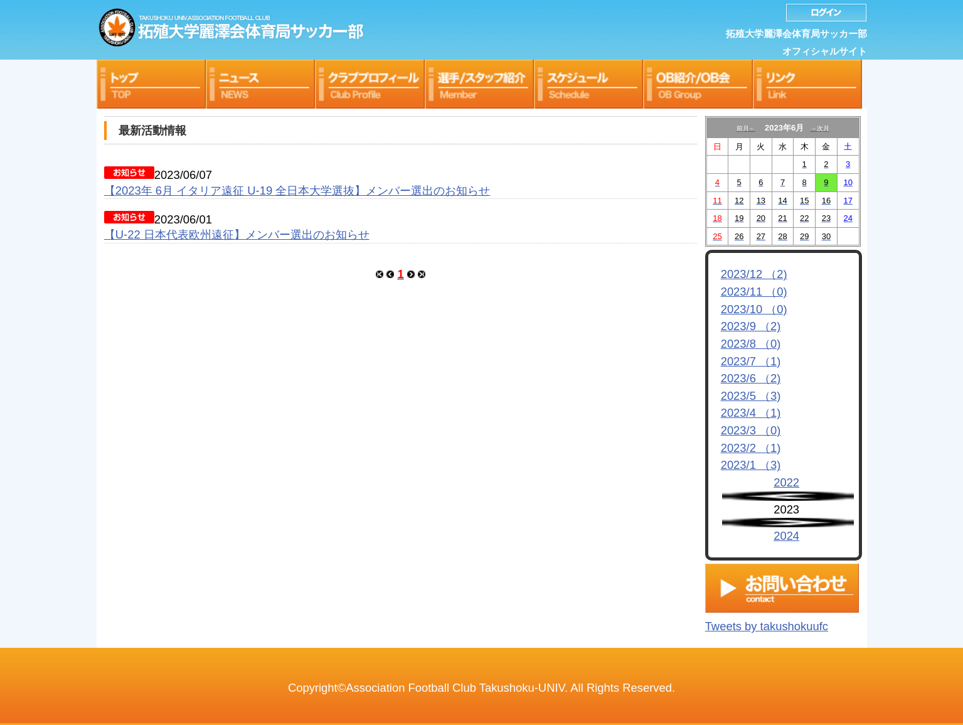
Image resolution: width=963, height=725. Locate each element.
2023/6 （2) (751, 378)
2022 (786, 482)
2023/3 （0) (751, 430)
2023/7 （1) (751, 361)
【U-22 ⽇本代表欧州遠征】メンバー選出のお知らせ (237, 234)
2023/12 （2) (754, 274)
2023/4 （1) (751, 412)
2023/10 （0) (754, 309)
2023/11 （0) (754, 291)
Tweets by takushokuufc (766, 623)
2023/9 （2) (751, 326)
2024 (786, 535)
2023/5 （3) (751, 395)
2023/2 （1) (751, 447)
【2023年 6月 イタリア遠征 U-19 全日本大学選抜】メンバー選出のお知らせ (297, 190)
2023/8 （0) (751, 343)
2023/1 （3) (751, 464)
